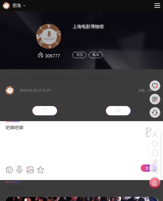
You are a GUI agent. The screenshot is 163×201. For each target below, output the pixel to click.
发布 (149, 168)
